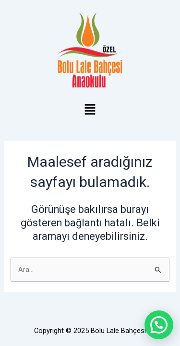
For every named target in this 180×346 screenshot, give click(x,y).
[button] (89, 110)
